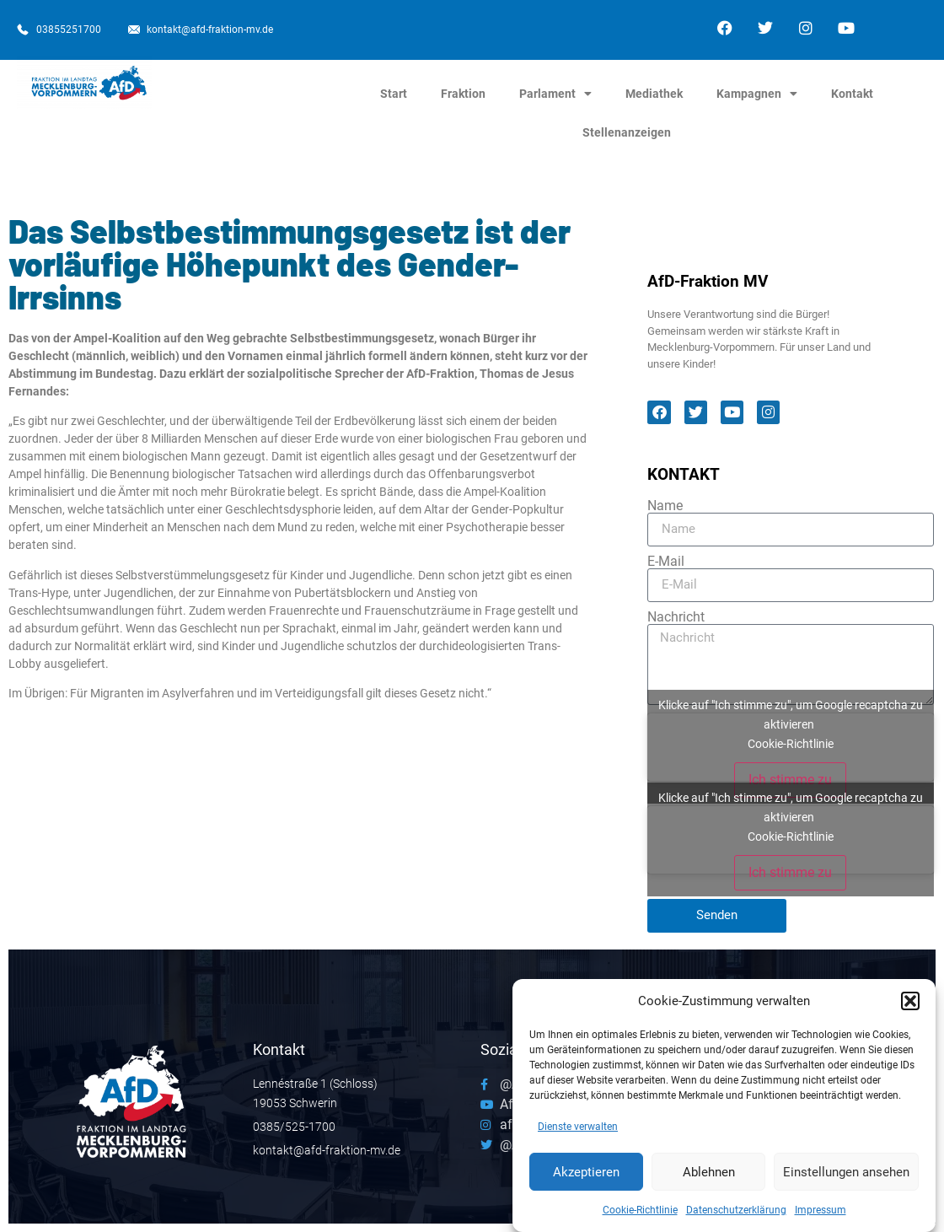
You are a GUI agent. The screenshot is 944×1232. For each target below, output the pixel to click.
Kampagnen (756, 93)
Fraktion (463, 93)
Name (665, 506)
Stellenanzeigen (626, 132)
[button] (910, 1006)
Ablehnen (709, 1178)
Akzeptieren (586, 1178)
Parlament (555, 93)
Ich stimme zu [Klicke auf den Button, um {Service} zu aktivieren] (790, 780)
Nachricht (676, 617)
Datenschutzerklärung (736, 1217)
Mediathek (654, 93)
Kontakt (852, 93)
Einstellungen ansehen (846, 1178)
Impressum (820, 1217)
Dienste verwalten (578, 1133)
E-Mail (665, 561)
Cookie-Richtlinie (640, 1217)
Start (393, 93)
